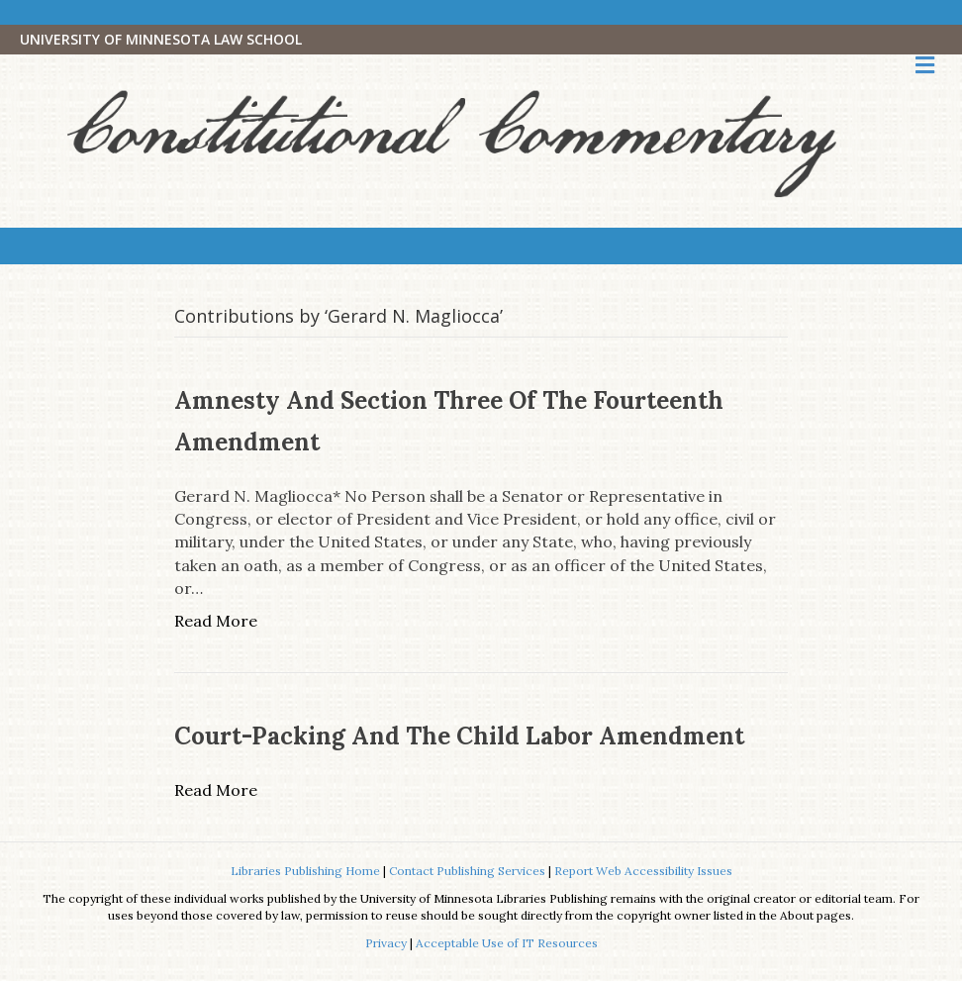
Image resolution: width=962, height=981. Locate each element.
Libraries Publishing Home (305, 870)
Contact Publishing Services (467, 870)
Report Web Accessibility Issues (643, 870)
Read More (215, 621)
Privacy (386, 942)
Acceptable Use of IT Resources (507, 942)
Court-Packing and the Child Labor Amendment (459, 736)
